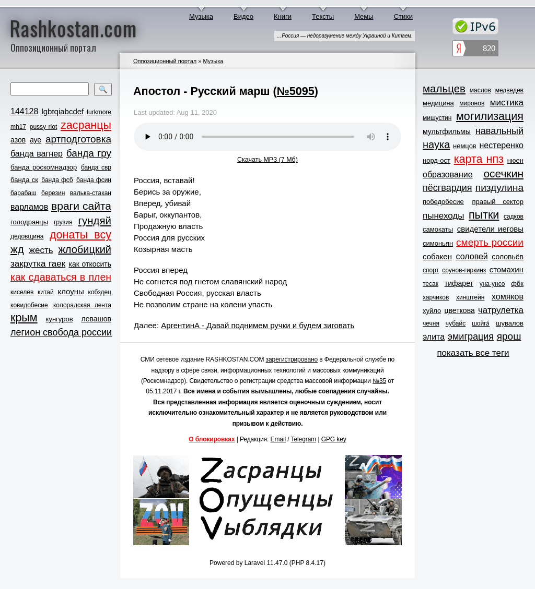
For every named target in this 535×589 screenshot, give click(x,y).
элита (434, 336)
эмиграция (471, 336)
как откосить (90, 264)
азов (18, 140)
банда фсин (93, 180)
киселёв (21, 292)
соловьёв (508, 257)
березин (53, 193)
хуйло (432, 311)
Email (278, 439)
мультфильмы (447, 131)
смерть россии (490, 242)
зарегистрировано (292, 359)
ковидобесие (29, 305)
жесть (41, 250)
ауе (35, 140)
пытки (484, 215)
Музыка (201, 16)
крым (24, 317)
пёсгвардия (447, 188)
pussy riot (43, 126)
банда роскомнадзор (43, 167)
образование (448, 174)
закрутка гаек (37, 264)
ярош (509, 336)
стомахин (507, 269)
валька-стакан (90, 193)
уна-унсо (492, 283)
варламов (29, 206)
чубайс (456, 323)
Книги (283, 16)
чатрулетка (501, 310)
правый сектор (498, 202)
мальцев (444, 88)
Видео (243, 16)
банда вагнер (36, 153)
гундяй (94, 220)
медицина (438, 103)
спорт (431, 270)
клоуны (70, 291)
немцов (464, 146)
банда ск (24, 180)
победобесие (443, 202)
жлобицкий (84, 249)
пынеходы (443, 216)
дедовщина (26, 236)
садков (514, 216)
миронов (471, 103)
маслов (480, 90)
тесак (430, 283)
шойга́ (481, 323)
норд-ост (436, 160)
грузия (63, 222)
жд (17, 249)
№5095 (296, 91)
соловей (471, 256)
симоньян (438, 243)
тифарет (459, 283)
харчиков (436, 297)
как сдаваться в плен (60, 277)
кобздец (99, 292)
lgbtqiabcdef (62, 111)
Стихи (403, 16)
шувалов (510, 323)
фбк (517, 283)
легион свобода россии (61, 332)
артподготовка (78, 139)
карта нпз (479, 159)
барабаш (23, 193)
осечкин (503, 173)
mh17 (18, 126)
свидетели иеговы (490, 228)
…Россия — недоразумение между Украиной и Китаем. (344, 36)
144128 (24, 111)
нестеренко (502, 145)
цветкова (460, 310)
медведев (509, 90)
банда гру (88, 153)
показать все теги (473, 353)
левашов (96, 319)
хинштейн (470, 297)
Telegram (304, 439)
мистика (507, 102)
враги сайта (81, 206)
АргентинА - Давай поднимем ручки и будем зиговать (257, 325)
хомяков (508, 296)
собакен (437, 256)
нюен (515, 160)
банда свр (96, 167)
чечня (431, 323)
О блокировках (212, 439)
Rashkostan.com (73, 28)
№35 (379, 380)
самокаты (438, 229)
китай (46, 292)
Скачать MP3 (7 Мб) (267, 159)
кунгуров (59, 319)
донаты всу (80, 235)
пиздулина (499, 187)
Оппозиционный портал (164, 61)
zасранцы (86, 125)
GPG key (333, 439)
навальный (499, 131)
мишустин (437, 118)
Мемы (364, 16)
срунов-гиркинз (464, 270)
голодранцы (29, 222)
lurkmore (99, 112)
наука (436, 144)
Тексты (323, 16)
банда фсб (57, 180)
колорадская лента (82, 305)
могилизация (490, 116)
